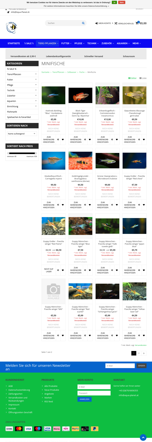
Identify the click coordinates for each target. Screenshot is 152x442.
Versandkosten (53, 121)
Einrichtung (12, 103)
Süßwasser (71, 69)
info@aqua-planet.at (128, 392)
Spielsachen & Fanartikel (19, 114)
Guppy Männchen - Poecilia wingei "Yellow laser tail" (134, 306)
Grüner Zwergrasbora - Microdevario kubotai (107, 174)
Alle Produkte (51, 383)
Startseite (14, 40)
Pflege (78, 40)
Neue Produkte (52, 387)
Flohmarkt (12, 108)
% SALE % (29, 40)
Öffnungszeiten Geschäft (20, 409)
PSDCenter (63, 438)
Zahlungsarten (15, 390)
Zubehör (107, 40)
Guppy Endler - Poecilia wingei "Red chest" (134, 174)
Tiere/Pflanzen (47, 40)
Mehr (136, 40)
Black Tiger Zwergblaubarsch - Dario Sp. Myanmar (80, 110)
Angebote (49, 390)
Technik (91, 40)
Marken (48, 394)
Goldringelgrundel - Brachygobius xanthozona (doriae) (81, 175)
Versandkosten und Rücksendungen (17, 396)
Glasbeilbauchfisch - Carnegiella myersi (53, 174)
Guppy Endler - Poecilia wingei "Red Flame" (53, 239)
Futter (65, 40)
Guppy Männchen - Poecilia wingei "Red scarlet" (80, 306)
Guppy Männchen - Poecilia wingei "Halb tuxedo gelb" (107, 241)
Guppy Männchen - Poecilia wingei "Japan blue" (134, 241)
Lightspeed (84, 438)
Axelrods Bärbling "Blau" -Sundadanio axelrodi (53, 110)
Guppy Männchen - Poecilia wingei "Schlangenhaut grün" (107, 306)
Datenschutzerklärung (19, 387)
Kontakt (12, 405)
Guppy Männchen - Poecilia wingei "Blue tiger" (80, 241)
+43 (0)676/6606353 (128, 387)
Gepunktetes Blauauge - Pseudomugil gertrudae (134, 110)
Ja (114, 2)
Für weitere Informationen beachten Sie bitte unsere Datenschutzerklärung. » (76, 6)
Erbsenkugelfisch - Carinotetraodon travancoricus (107, 110)
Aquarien (122, 40)
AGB (10, 383)
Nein (122, 2)
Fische (81, 69)
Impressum (13, 401)
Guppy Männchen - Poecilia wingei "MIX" (53, 305)
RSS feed (49, 398)
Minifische (91, 69)
